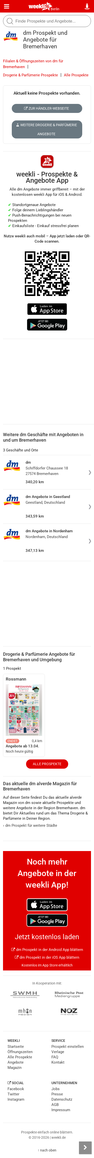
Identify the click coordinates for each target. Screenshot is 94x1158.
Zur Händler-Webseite (46, 108)
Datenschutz (61, 1099)
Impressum (60, 1110)
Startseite (16, 1046)
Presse (57, 1094)
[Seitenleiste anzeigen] (85, 1147)
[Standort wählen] (87, 6)
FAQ (54, 1057)
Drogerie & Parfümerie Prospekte (30, 75)
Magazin (15, 1067)
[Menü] (7, 6)
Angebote (16, 1062)
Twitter (13, 1094)
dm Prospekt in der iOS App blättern (47, 957)
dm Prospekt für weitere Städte (30, 825)
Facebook (16, 1089)
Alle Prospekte (76, 75)
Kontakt (57, 1062)
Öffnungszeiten (20, 1052)
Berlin (55, 9)
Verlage (57, 1052)
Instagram (16, 1099)
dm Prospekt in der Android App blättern (47, 949)
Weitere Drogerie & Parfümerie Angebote (46, 129)
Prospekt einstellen (67, 1046)
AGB (55, 1104)
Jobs (55, 1089)
